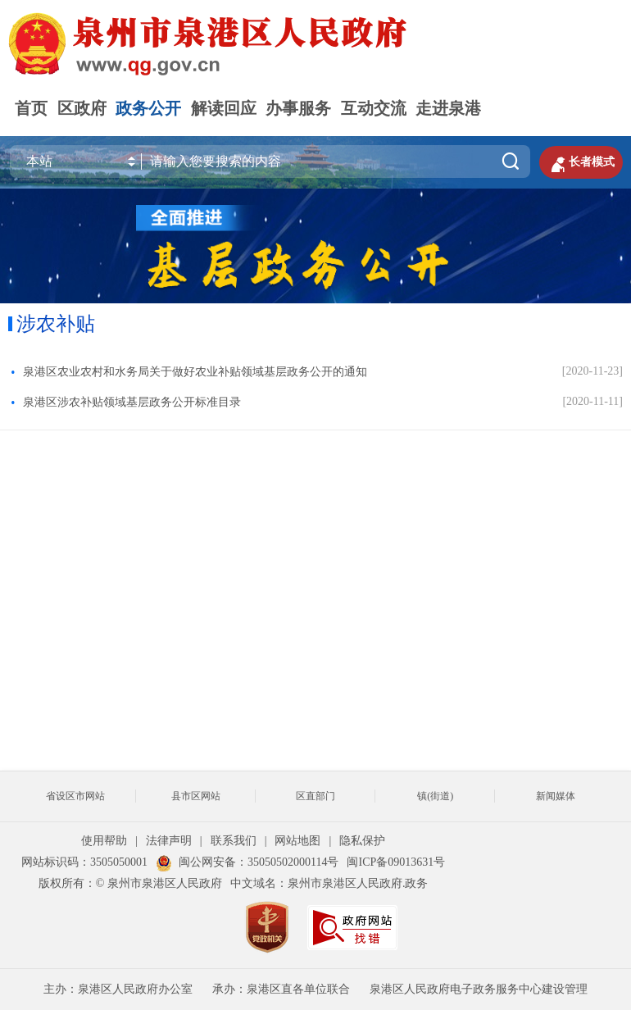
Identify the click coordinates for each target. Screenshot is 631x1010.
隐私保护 (362, 841)
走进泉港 (448, 108)
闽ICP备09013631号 (396, 862)
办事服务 (298, 108)
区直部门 (315, 796)
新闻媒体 (555, 796)
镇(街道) (435, 796)
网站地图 (297, 841)
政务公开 (148, 108)
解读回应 (223, 108)
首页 (31, 108)
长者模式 (581, 162)
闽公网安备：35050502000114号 (247, 862)
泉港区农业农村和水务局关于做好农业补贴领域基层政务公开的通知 (195, 372)
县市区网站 (195, 796)
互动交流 (373, 108)
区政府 (82, 108)
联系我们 (233, 841)
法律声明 (169, 841)
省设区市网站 (75, 796)
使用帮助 (104, 841)
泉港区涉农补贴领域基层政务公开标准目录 (132, 402)
